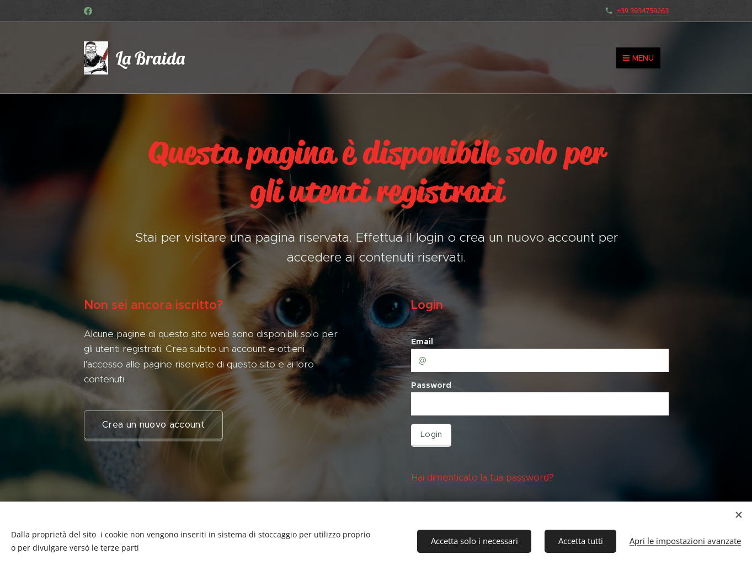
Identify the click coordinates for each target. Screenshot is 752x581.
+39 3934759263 (643, 10)
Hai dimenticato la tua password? (482, 477)
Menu (638, 58)
